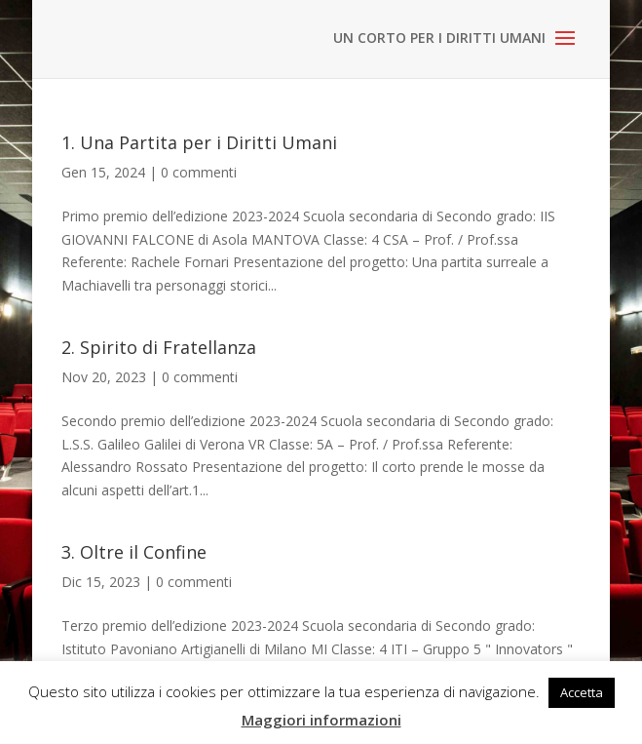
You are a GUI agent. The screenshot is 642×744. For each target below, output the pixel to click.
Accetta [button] (581, 692)
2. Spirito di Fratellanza (158, 347)
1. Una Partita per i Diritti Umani (199, 142)
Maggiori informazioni (321, 719)
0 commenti (199, 172)
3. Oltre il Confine (134, 552)
